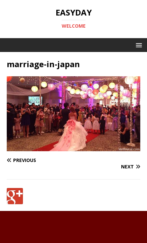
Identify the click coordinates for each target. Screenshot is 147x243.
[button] (137, 45)
